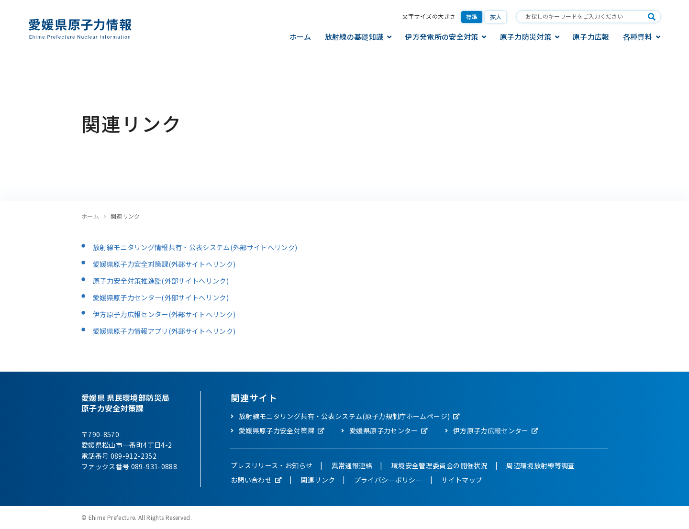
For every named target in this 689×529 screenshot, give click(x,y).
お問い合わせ (251, 480)
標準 (472, 16)
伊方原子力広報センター (491, 430)
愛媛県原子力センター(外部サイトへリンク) (170, 297)
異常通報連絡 (352, 465)
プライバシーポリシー (388, 480)
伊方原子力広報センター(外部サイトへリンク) (174, 314)
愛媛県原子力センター (383, 430)
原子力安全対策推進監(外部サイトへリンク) (170, 280)
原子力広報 (591, 37)
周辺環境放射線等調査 (540, 465)
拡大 (496, 16)
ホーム (300, 37)
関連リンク (317, 480)
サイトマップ (461, 480)
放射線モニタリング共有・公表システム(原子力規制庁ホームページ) (344, 416)
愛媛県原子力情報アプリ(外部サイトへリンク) (174, 330)
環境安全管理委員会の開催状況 (439, 465)
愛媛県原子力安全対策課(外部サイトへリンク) (174, 263)
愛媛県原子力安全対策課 (276, 430)
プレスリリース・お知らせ (271, 465)
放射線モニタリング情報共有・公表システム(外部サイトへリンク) (209, 247)
